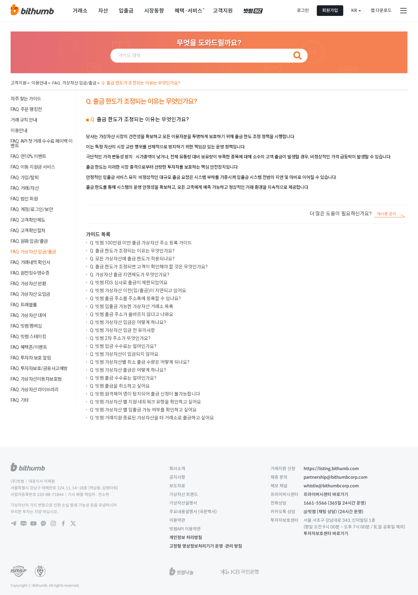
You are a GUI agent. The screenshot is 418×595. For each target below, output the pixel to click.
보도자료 (177, 486)
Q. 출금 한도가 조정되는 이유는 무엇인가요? (141, 83)
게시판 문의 (386, 214)
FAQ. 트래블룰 (24, 304)
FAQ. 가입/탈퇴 (25, 177)
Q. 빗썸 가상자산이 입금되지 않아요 (124, 354)
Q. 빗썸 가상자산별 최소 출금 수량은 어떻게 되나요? (139, 362)
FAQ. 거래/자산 (25, 188)
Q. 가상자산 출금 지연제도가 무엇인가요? (129, 274)
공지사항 (177, 477)
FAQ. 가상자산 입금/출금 (74, 83)
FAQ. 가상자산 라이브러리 (35, 389)
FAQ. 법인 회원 (24, 198)
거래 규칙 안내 (24, 120)
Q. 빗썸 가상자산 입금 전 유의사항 (122, 330)
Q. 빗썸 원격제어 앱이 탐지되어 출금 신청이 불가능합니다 (145, 394)
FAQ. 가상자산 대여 (28, 315)
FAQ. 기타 (20, 400)
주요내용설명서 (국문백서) (193, 511)
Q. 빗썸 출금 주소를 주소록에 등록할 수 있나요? (135, 298)
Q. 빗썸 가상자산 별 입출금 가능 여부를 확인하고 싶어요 (143, 409)
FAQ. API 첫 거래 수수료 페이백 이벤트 (42, 143)
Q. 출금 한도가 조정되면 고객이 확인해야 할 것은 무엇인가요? (149, 266)
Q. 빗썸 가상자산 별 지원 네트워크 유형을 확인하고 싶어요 (145, 402)
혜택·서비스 (188, 10)
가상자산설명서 (183, 503)
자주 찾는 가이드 (26, 98)
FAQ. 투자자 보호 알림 (31, 357)
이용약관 (177, 520)
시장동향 (154, 10)
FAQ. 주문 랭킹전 (26, 109)
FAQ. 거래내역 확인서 (30, 262)
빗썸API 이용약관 (185, 529)
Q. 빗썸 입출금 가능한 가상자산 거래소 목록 (131, 306)
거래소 (80, 10)
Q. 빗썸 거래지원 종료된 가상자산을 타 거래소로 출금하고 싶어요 (152, 417)
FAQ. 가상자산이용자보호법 (36, 379)
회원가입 (330, 10)
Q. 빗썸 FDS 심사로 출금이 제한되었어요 (129, 282)
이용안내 (39, 83)
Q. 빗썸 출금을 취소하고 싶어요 (120, 386)
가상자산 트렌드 (183, 494)
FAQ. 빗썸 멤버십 (26, 326)
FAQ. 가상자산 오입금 (30, 294)
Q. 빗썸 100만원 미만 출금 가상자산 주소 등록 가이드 (141, 242)
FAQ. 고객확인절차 (28, 230)
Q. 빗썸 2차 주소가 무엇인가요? (120, 338)
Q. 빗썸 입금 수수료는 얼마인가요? (123, 346)
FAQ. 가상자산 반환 (28, 283)
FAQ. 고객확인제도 (28, 220)
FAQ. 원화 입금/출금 (29, 241)
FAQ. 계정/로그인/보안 (32, 209)
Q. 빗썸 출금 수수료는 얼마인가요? (123, 378)
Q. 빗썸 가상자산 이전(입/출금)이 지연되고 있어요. (138, 290)
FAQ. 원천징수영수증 (30, 273)
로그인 (303, 10)
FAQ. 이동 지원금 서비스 (33, 167)
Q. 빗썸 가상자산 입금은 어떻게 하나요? (128, 322)
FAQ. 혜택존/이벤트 (29, 347)
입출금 (126, 10)
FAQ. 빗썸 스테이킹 (28, 336)
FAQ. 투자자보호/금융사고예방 (39, 368)
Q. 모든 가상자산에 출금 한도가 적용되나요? (132, 258)
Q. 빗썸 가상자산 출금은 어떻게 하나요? (128, 370)
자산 (103, 10)
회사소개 (177, 468)
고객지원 (223, 10)
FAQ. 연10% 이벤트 (28, 156)
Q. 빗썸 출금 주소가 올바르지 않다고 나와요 (131, 314)
